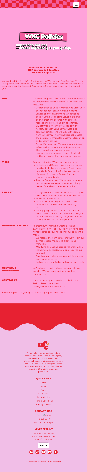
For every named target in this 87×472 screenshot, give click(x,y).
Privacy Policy (43, 397)
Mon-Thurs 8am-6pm (43, 423)
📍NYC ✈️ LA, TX (43, 415)
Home (43, 383)
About (43, 390)
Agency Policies (43, 405)
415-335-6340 (43, 419)
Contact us (43, 394)
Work (43, 386)
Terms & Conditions (43, 401)
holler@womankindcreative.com (49, 286)
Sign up (43, 445)
